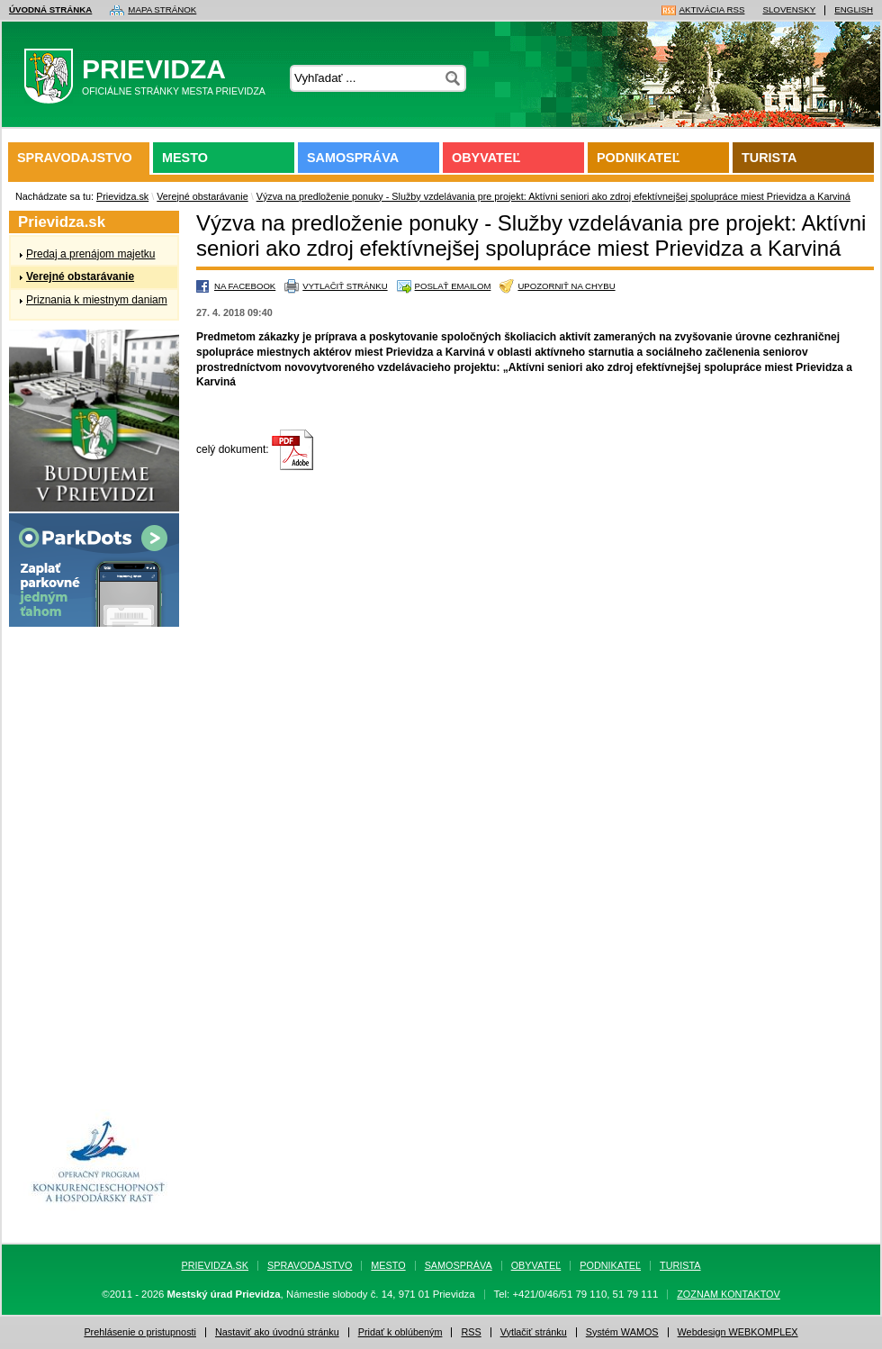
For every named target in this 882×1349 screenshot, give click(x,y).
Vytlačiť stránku (344, 286)
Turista (769, 157)
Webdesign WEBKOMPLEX (738, 1332)
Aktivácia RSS (712, 9)
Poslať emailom (453, 286)
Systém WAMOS (622, 1332)
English (853, 9)
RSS (471, 1332)
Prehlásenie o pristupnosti (140, 1332)
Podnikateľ (638, 157)
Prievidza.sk (122, 196)
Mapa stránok (162, 9)
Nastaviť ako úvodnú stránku (277, 1332)
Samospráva (353, 157)
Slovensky (788, 9)
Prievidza (150, 80)
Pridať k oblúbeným (400, 1332)
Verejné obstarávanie (202, 196)
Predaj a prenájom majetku (90, 254)
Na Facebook (244, 286)
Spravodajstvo (74, 157)
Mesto (185, 157)
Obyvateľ (486, 157)
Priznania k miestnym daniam (96, 300)
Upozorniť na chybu (566, 286)
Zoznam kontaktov (728, 1294)
